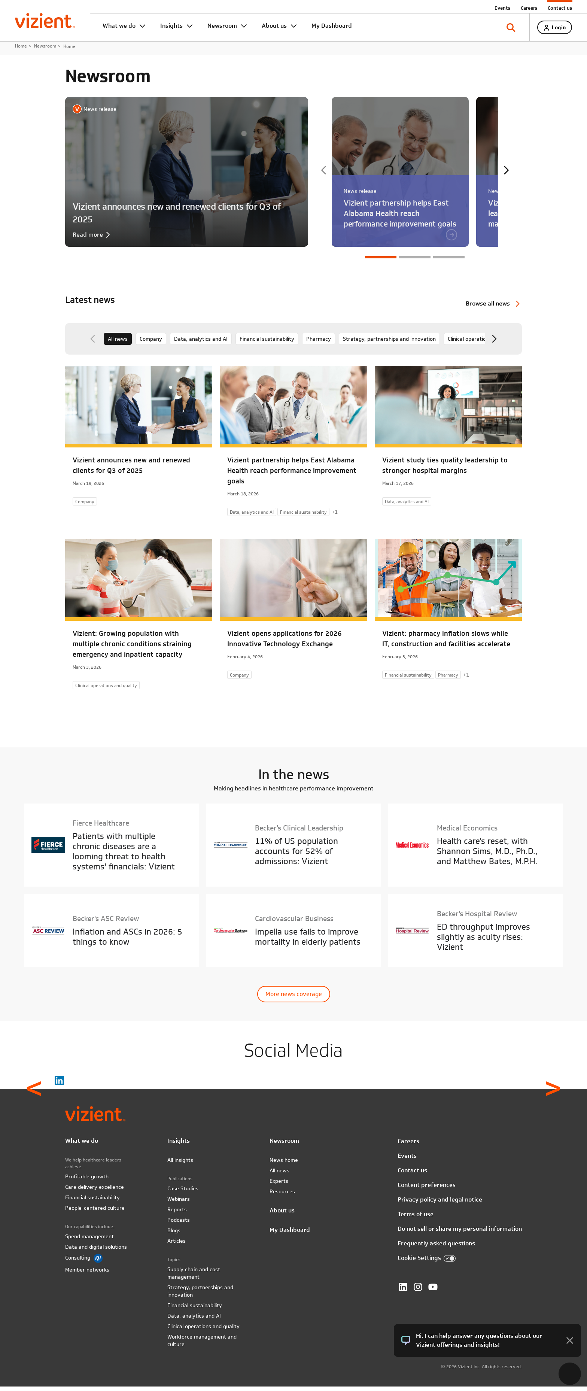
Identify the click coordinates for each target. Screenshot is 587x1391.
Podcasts (178, 1224)
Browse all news (488, 308)
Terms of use (416, 1218)
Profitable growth (87, 1181)
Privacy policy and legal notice (440, 1204)
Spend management (89, 1240)
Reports (177, 1214)
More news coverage (293, 998)
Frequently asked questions (436, 1247)
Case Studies (182, 1193)
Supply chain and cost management (193, 1277)
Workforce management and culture (202, 1345)
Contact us (560, 7)
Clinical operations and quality (484, 343)
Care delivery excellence (94, 1191)
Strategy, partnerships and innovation (389, 343)
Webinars (178, 1203)
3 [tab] (449, 261)
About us (274, 26)
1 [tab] (380, 261)
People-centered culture (95, 1212)
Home (21, 50)
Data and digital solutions (96, 1251)
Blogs (173, 1234)
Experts (279, 1185)
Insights (171, 26)
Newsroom (222, 26)
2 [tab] (415, 261)
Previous (324, 174)
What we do (119, 26)
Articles (176, 1245)
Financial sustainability (267, 343)
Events (502, 7)
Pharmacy (318, 343)
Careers (529, 7)
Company (151, 343)
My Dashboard (331, 26)
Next (506, 174)
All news (118, 343)
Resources (282, 1196)
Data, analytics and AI (201, 343)
